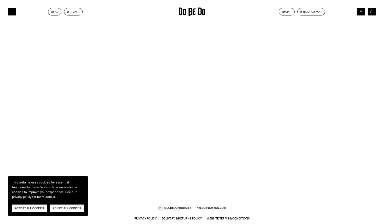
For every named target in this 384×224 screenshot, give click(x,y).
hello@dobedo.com (211, 208)
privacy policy (21, 197)
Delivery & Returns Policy (182, 218)
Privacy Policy (145, 218)
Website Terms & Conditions (228, 218)
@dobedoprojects (174, 208)
